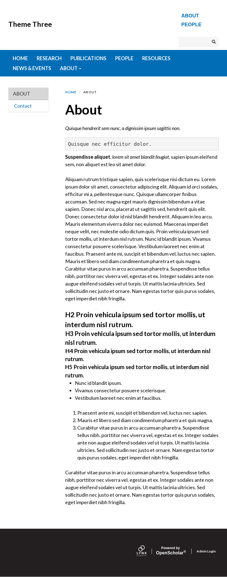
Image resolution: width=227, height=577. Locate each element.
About (190, 15)
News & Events (32, 68)
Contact (23, 106)
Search (215, 41)
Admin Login (206, 551)
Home (71, 92)
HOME (20, 58)
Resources (156, 58)
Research (49, 58)
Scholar (170, 550)
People (191, 24)
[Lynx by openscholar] (146, 551)
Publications (88, 58)
